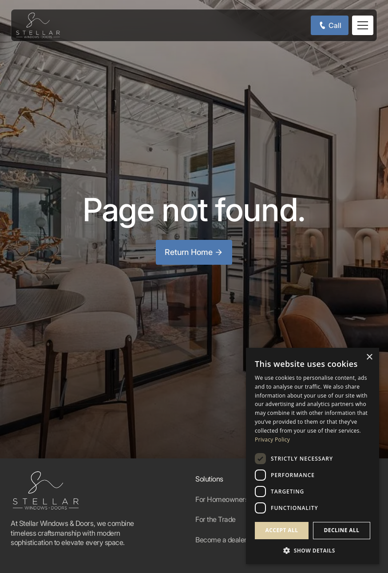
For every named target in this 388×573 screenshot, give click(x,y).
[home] (38, 25)
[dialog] (312, 456)
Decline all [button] (342, 530)
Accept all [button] (281, 530)
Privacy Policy (272, 439)
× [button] (369, 357)
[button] (362, 25)
